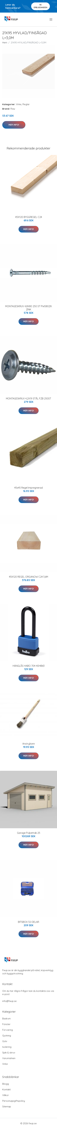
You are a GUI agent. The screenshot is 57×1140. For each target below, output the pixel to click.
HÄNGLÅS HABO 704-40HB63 (29, 665)
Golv (4, 1041)
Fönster (6, 1024)
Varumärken (8, 1058)
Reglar (26, 104)
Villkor (5, 1095)
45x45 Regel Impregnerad (28, 487)
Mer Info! (14, 124)
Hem (4, 42)
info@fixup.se (9, 1001)
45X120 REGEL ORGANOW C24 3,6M (28, 576)
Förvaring (7, 1029)
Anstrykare (28, 743)
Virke (18, 104)
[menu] (51, 19)
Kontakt (6, 1089)
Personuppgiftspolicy (13, 1100)
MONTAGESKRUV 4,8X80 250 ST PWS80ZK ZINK (28, 308)
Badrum (6, 1018)
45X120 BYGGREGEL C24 (28, 217)
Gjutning (6, 1035)
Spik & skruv (8, 1052)
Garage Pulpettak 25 (28, 832)
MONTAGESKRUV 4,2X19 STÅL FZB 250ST (28, 398)
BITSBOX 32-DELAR (28, 921)
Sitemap (6, 1106)
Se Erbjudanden (40, 6)
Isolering (6, 1046)
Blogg (5, 1083)
